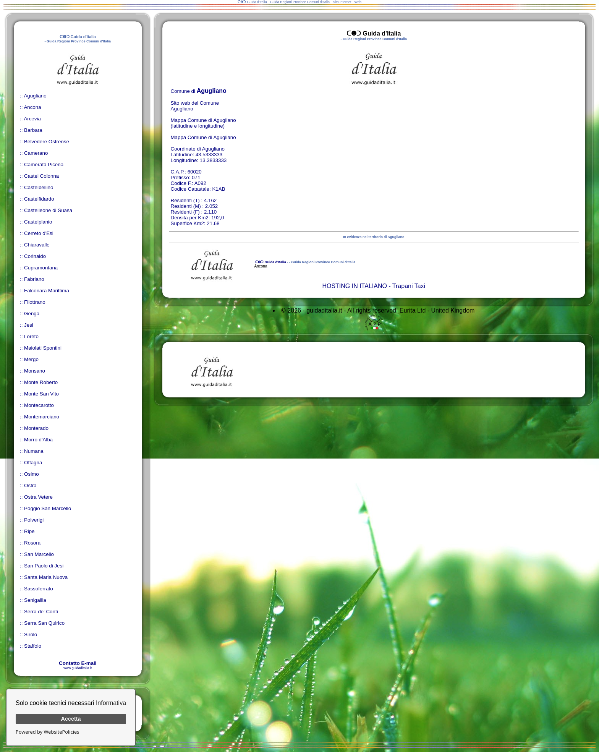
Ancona (32, 107)
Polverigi (34, 520)
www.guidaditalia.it (77, 668)
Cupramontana (41, 268)
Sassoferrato (38, 589)
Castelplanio (38, 222)
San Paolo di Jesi (43, 566)
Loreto (31, 336)
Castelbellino (38, 187)
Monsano (34, 371)
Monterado (36, 428)
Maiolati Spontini (43, 348)
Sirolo (30, 634)
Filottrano (34, 302)
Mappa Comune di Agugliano (203, 137)
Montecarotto (39, 405)
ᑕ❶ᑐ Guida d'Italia (270, 262)
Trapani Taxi (408, 286)
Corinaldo (35, 256)
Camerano (36, 153)
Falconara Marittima (46, 290)
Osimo (31, 474)
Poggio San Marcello (47, 508)
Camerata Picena (43, 164)
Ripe (29, 531)
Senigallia (35, 600)
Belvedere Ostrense (46, 141)
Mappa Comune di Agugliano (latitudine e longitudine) (203, 123)
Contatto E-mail (77, 663)
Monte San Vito (41, 394)
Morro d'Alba (38, 439)
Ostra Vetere (38, 497)
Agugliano (35, 96)
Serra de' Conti (41, 611)
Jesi (28, 325)
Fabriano (34, 279)
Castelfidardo (39, 199)
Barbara (33, 130)
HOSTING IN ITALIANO (354, 286)
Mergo (31, 359)
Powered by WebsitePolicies (47, 731)
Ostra (30, 485)
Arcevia (32, 119)
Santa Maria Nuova (46, 577)
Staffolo (32, 646)
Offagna (33, 462)
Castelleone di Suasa (48, 210)
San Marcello (39, 554)
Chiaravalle (37, 245)
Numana (33, 451)
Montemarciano (41, 417)
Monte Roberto (41, 382)
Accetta (71, 719)
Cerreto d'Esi (38, 233)
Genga (31, 313)
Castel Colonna (41, 176)
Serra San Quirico (44, 623)
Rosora (32, 543)
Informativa (111, 703)
